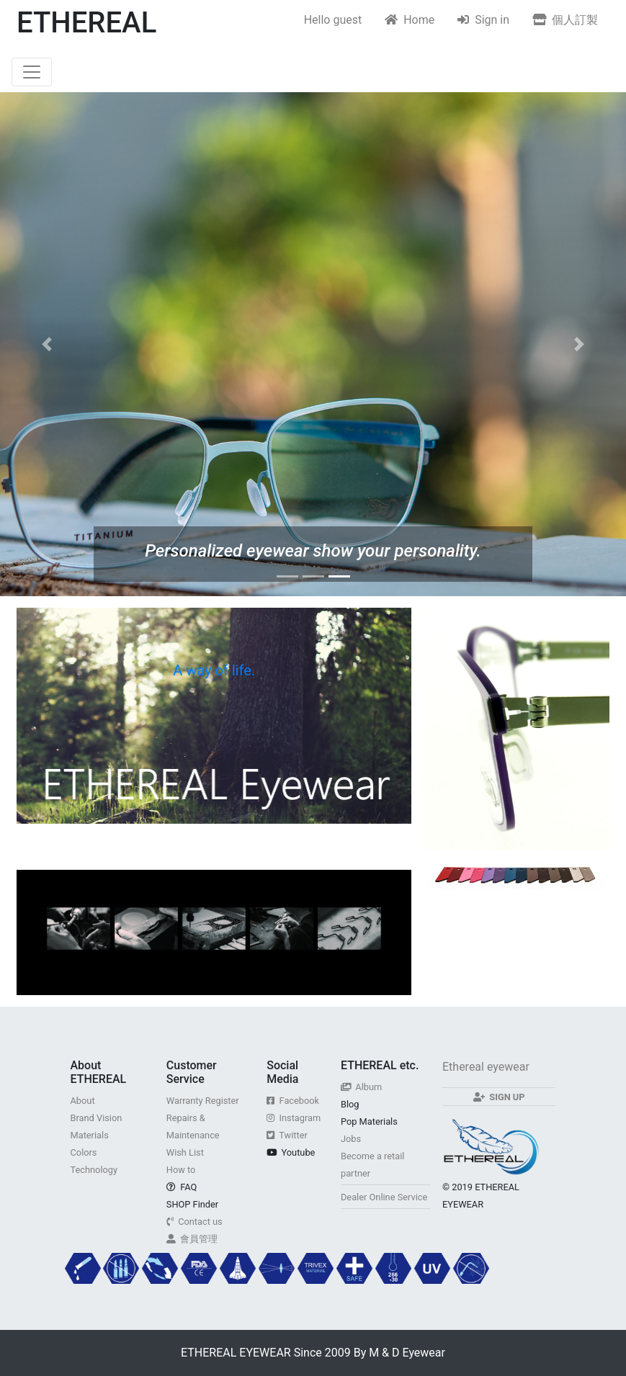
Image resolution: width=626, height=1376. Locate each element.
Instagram (294, 1117)
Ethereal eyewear (485, 1067)
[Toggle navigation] (32, 72)
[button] (47, 344)
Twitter (287, 1135)
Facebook (293, 1100)
